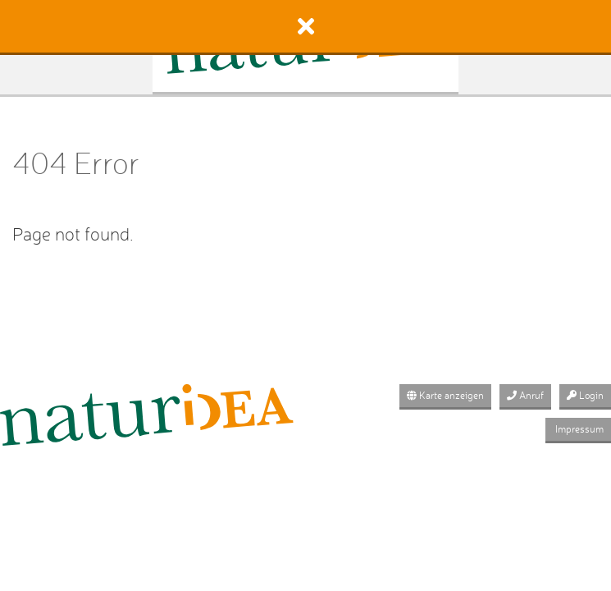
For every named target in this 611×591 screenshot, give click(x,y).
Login (585, 395)
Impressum (578, 429)
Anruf (525, 395)
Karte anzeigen (445, 395)
